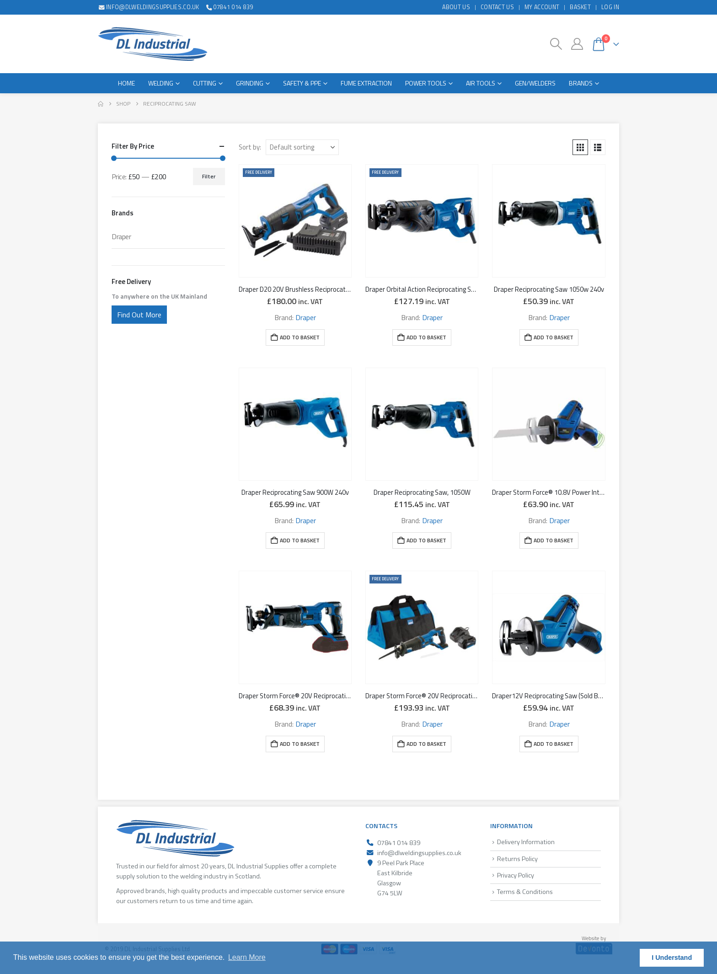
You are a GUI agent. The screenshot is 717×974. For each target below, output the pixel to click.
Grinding (249, 83)
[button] (556, 44)
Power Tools (425, 83)
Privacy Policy (515, 875)
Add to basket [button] (300, 337)
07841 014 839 (229, 7)
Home (126, 83)
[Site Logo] (152, 44)
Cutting (204, 83)
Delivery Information (526, 842)
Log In (610, 7)
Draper (305, 317)
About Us (456, 7)
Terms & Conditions (525, 892)
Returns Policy (517, 859)
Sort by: (250, 147)
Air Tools (480, 83)
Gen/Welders (535, 83)
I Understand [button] (672, 957)
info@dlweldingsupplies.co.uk (148, 7)
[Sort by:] (302, 147)
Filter (208, 176)
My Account (541, 7)
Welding (160, 83)
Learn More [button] (247, 957)
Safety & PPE (302, 83)
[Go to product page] (295, 221)
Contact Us (497, 7)
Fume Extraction (366, 83)
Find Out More (139, 314)
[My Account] (577, 44)
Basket (580, 7)
